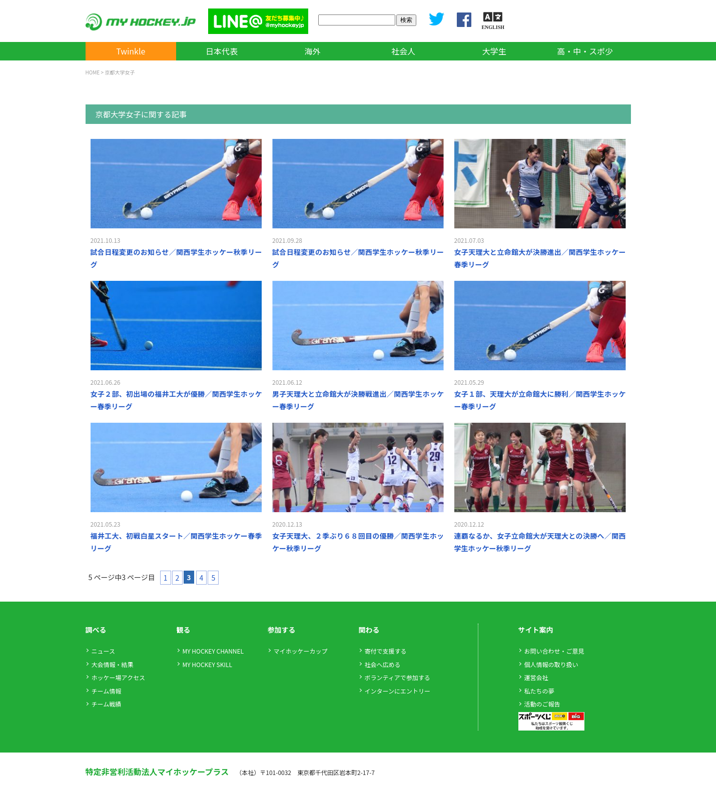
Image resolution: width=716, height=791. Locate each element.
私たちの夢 (539, 691)
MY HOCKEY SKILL (207, 664)
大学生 (494, 51)
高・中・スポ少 (585, 51)
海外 (312, 51)
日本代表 (222, 51)
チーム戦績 (107, 704)
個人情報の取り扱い (551, 664)
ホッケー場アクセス (118, 677)
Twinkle (130, 51)
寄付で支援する (386, 651)
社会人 (403, 51)
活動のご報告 (542, 704)
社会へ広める (383, 664)
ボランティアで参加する (397, 677)
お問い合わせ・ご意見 (554, 651)
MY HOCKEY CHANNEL (213, 651)
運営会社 (536, 677)
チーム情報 (107, 691)
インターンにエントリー (397, 691)
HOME (93, 72)
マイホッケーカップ (301, 651)
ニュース (103, 651)
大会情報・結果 (113, 664)
